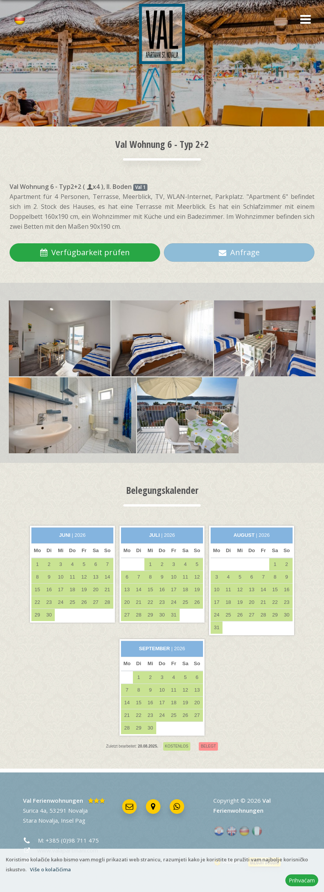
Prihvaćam (302, 880)
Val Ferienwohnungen (53, 800)
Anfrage (239, 252)
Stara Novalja (40, 820)
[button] (303, 19)
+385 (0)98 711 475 (72, 840)
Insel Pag (73, 820)
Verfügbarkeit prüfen (85, 252)
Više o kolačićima (50, 869)
